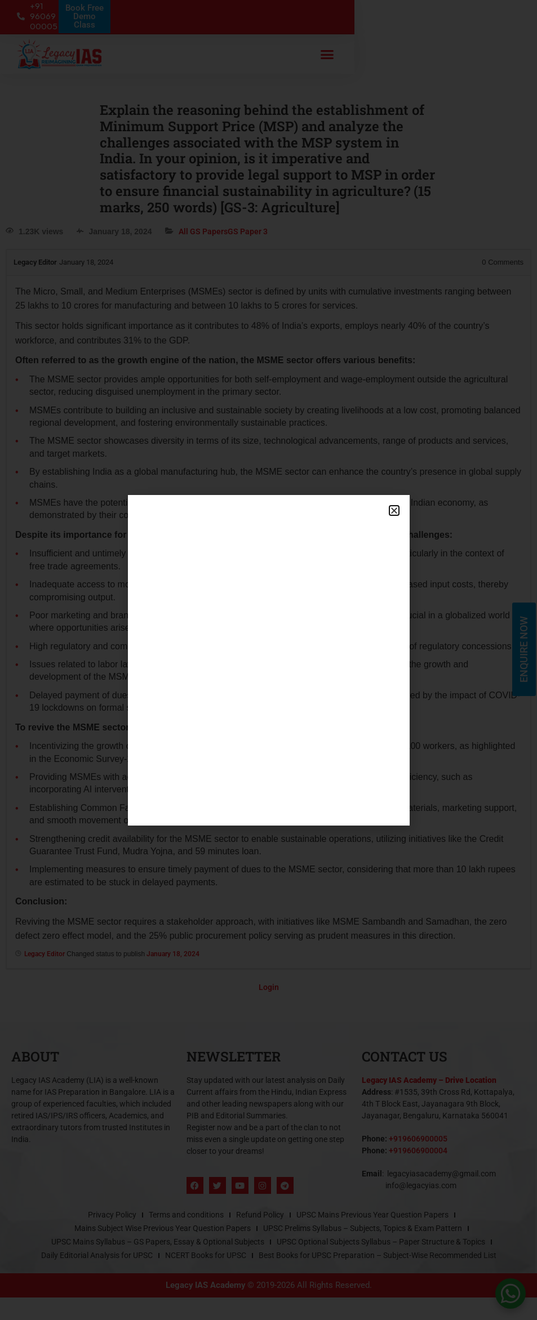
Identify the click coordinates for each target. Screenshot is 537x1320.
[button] (394, 510)
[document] (268, 660)
